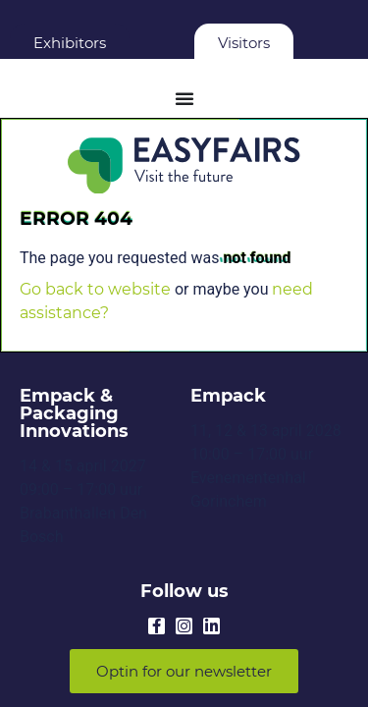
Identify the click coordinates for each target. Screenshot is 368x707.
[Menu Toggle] (184, 98)
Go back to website (95, 289)
